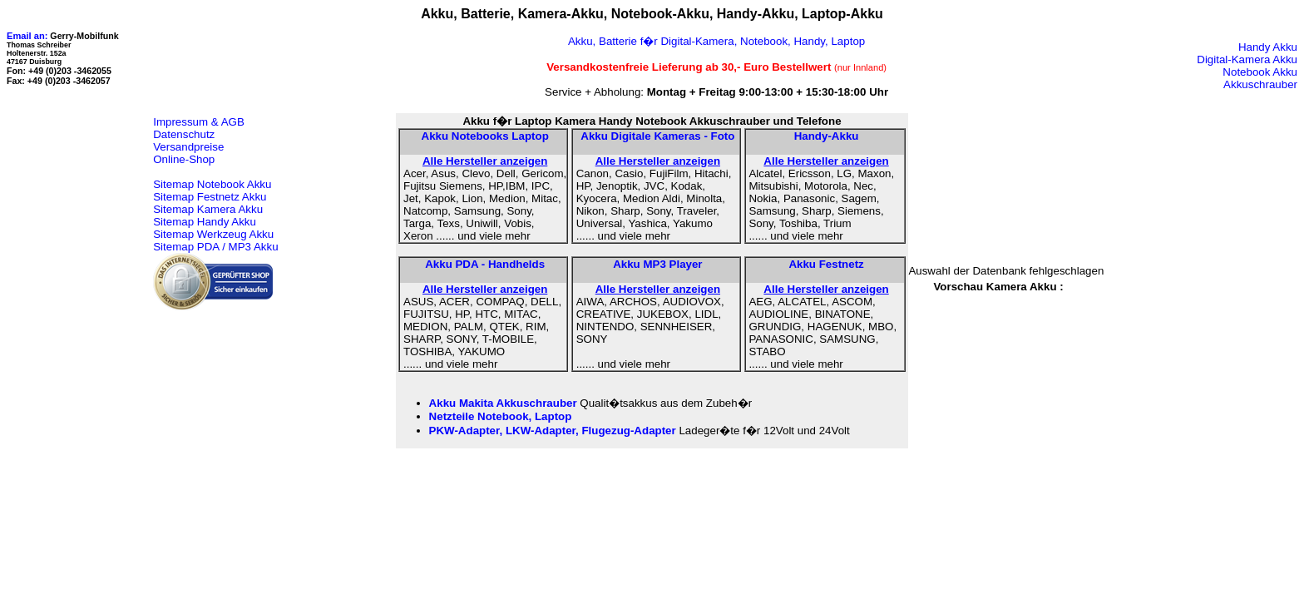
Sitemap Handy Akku (204, 221)
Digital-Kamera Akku (1247, 59)
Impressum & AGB (198, 122)
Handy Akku (1267, 47)
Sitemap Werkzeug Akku (213, 234)
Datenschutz (184, 134)
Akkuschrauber (1260, 84)
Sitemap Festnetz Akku (209, 197)
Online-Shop (184, 159)
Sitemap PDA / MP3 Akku (215, 246)
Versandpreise (188, 147)
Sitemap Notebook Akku (212, 184)
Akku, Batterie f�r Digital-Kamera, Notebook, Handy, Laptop (716, 41)
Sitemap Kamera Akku (208, 209)
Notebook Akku (1259, 72)
